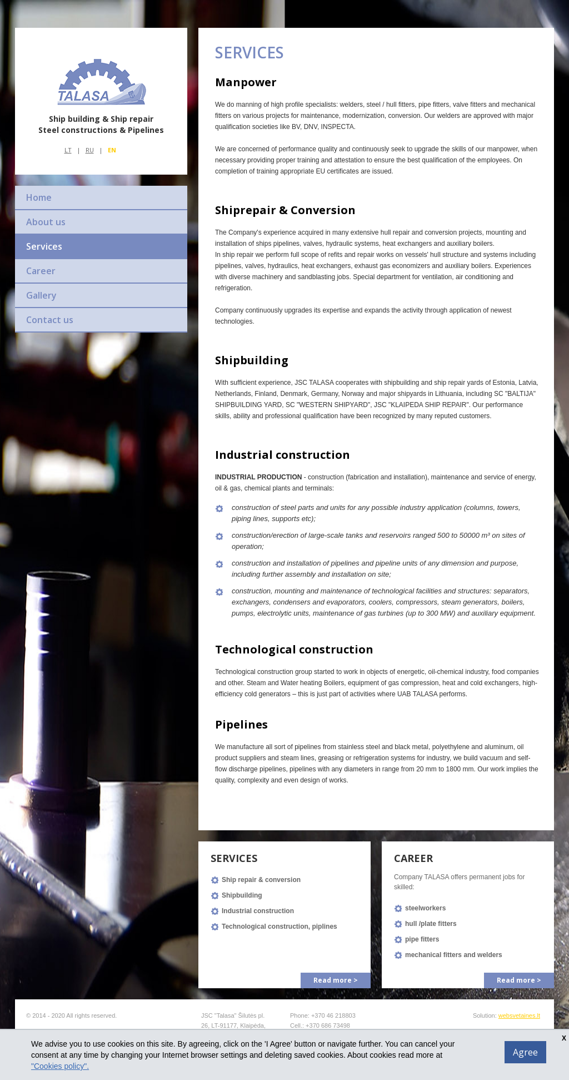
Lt (68, 150)
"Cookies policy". (60, 1066)
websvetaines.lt (519, 1015)
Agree (525, 1052)
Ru (90, 150)
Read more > (335, 980)
